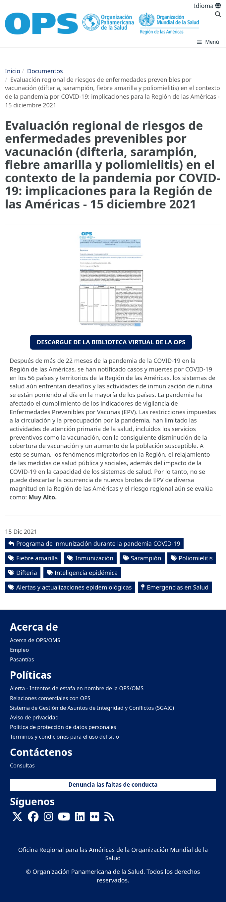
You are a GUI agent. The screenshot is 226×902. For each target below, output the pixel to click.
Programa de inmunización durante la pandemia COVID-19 (98, 543)
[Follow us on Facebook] (33, 818)
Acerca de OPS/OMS (35, 640)
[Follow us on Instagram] (48, 818)
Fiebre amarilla (37, 558)
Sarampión (146, 558)
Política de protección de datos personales (63, 727)
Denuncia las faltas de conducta (112, 784)
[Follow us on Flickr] (94, 818)
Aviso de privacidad (34, 717)
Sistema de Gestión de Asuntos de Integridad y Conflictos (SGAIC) (92, 707)
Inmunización (94, 558)
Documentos (45, 71)
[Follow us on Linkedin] (80, 818)
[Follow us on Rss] (109, 818)
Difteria (26, 573)
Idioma (207, 6)
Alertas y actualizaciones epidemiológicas (74, 587)
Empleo (19, 649)
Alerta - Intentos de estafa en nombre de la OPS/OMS (76, 688)
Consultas (22, 765)
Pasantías (22, 659)
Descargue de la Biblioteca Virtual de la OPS (111, 342)
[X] (17, 818)
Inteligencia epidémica (86, 573)
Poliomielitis (196, 558)
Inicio (12, 71)
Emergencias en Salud (177, 587)
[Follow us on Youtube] (64, 818)
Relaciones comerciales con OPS (50, 698)
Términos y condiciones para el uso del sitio (64, 736)
